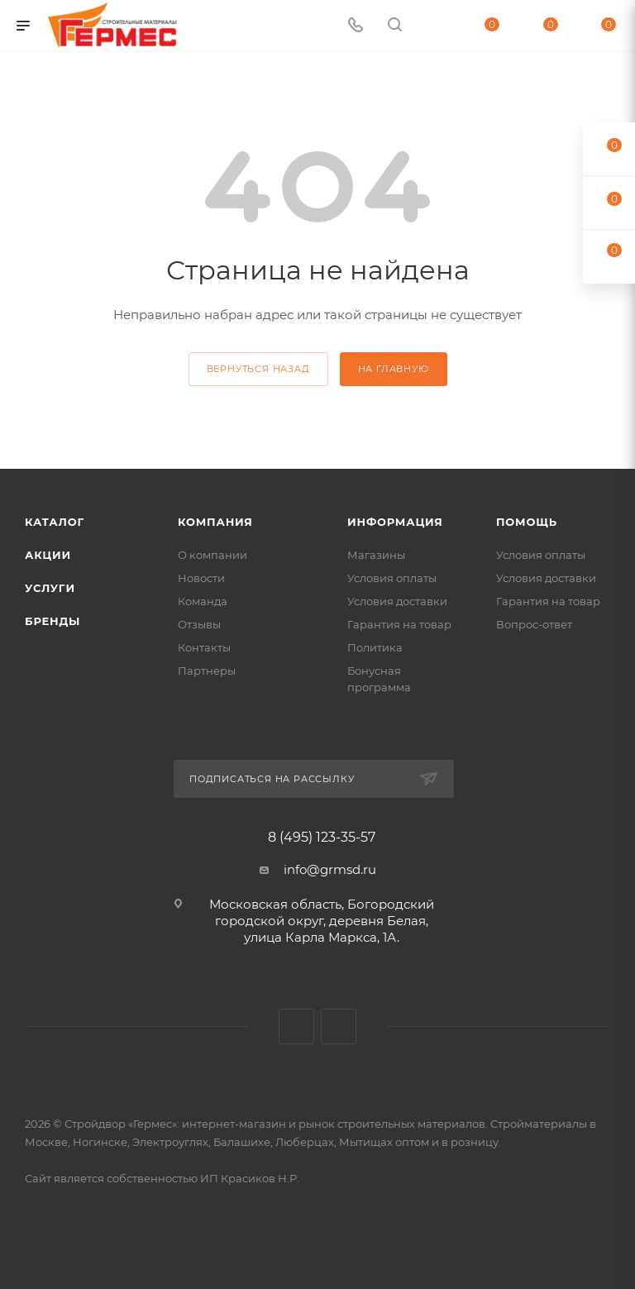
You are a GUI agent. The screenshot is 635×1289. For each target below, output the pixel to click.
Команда (202, 601)
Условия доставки (397, 601)
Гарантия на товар (399, 624)
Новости (201, 578)
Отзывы (199, 624)
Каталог (54, 521)
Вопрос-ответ (534, 624)
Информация (395, 521)
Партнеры (207, 670)
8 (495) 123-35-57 (321, 837)
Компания (215, 521)
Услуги (50, 587)
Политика (375, 647)
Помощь (526, 521)
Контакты (204, 647)
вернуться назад (258, 369)
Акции (48, 554)
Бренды (52, 621)
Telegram (338, 1026)
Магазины (376, 554)
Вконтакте (296, 1026)
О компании (212, 554)
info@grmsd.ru (330, 869)
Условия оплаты (392, 578)
